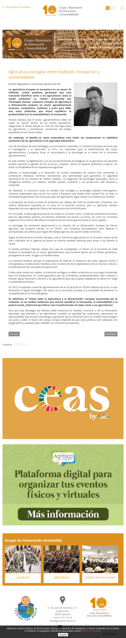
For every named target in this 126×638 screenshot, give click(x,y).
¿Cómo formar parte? (100, 577)
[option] (62, 44)
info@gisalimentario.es (62, 620)
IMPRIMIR (111, 334)
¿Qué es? (22, 577)
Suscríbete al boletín (18, 7)
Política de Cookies (91, 631)
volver (14, 334)
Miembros (61, 577)
